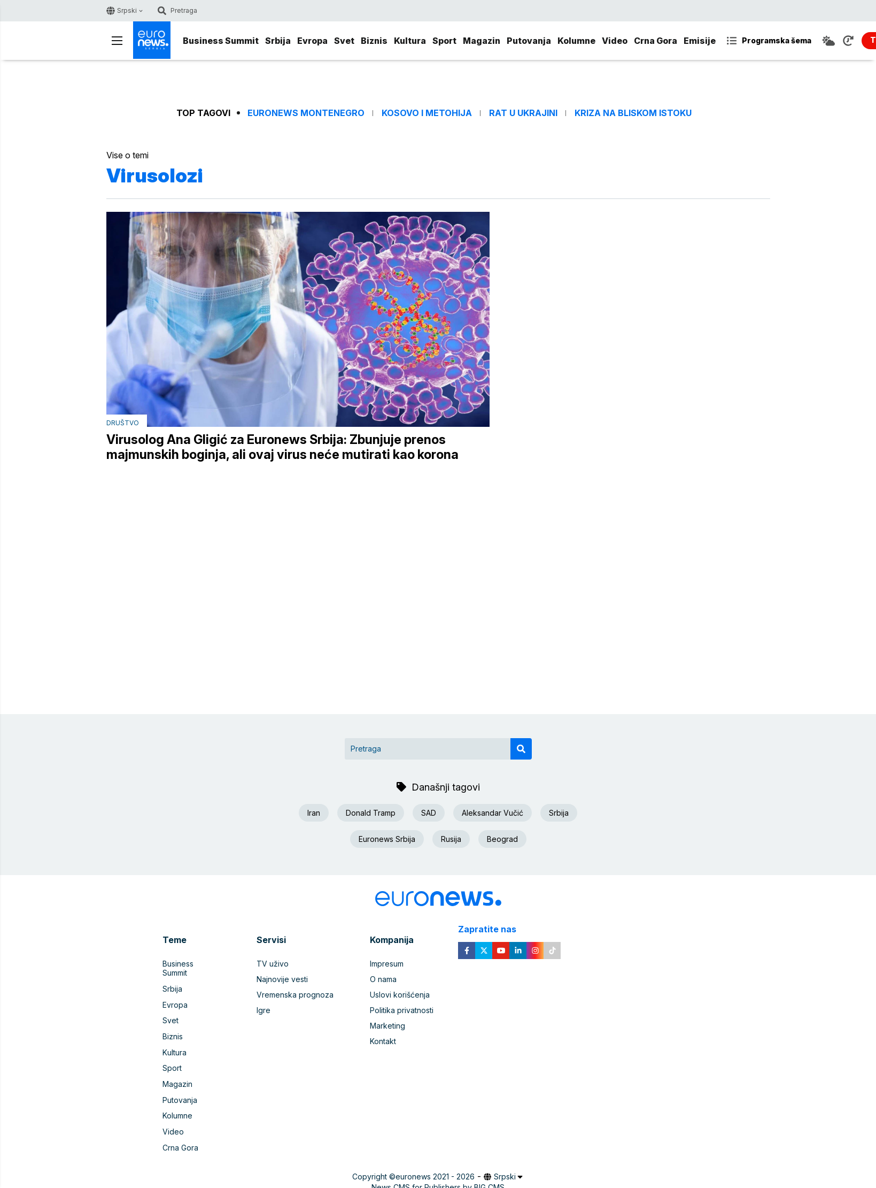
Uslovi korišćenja (400, 995)
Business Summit (221, 40)
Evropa (312, 40)
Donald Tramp (371, 812)
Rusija (451, 839)
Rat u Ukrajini (523, 113)
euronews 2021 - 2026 (435, 1163)
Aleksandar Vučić (492, 812)
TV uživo (273, 964)
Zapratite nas (493, 929)
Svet (344, 40)
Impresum (387, 964)
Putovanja (529, 40)
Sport (444, 40)
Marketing (387, 1026)
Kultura (410, 40)
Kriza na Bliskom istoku (633, 113)
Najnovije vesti (282, 979)
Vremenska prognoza (295, 995)
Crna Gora (655, 40)
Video (614, 40)
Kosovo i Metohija (427, 113)
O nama (383, 979)
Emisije (700, 40)
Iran (313, 812)
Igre (263, 1010)
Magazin (481, 40)
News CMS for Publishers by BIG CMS (438, 1174)
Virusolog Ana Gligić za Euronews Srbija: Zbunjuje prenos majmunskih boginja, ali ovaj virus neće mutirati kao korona (282, 447)
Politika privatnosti (401, 1010)
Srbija (278, 40)
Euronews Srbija (387, 839)
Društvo (122, 423)
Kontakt (383, 1041)
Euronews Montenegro (306, 113)
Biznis (374, 40)
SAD (428, 812)
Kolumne (576, 40)
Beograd (502, 839)
